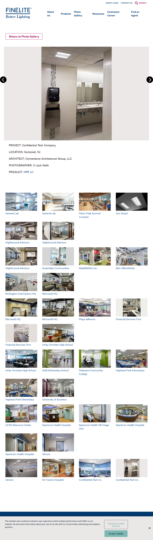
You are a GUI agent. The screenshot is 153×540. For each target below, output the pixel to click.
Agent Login (112, 2)
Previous (3, 79)
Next (149, 79)
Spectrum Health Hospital (56, 425)
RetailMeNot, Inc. (88, 268)
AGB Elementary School (55, 370)
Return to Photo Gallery (24, 36)
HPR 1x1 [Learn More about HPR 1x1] (28, 172)
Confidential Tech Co (90, 479)
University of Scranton (54, 399)
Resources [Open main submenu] (98, 13)
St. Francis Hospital (53, 479)
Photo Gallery (78, 13)
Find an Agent (135, 13)
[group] (76, 110)
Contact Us (126, 2)
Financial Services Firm (128, 319)
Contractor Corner (113, 13)
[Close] (149, 528)
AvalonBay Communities (55, 268)
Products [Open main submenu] (66, 13)
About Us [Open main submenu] (50, 13)
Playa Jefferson (87, 319)
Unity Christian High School (57, 344)
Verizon (46, 454)
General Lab (12, 213)
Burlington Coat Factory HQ (20, 293)
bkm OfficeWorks (125, 268)
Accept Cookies (116, 533)
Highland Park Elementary (130, 370)
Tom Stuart (122, 213)
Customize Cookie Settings (116, 524)
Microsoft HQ (49, 293)
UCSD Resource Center (18, 425)
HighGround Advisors (17, 242)
